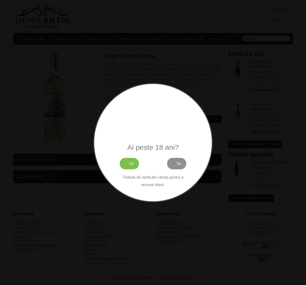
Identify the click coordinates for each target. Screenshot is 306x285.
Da (131, 163)
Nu (179, 163)
